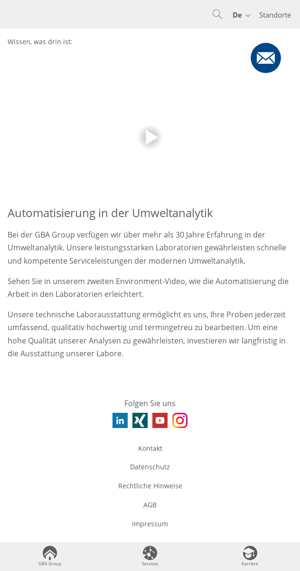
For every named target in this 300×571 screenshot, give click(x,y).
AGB (150, 504)
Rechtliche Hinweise (150, 485)
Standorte (275, 14)
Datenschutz (150, 466)
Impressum (150, 523)
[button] (217, 14)
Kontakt (150, 448)
